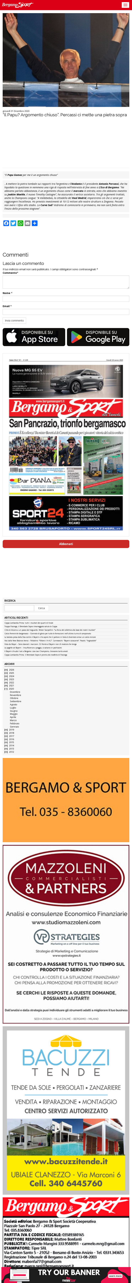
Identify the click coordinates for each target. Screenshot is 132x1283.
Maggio (14, 713)
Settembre (15, 701)
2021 (11, 685)
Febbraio (14, 723)
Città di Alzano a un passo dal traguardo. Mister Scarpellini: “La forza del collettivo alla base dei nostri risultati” (49, 630)
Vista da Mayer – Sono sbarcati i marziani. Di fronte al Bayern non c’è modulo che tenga (40, 644)
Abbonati (66, 544)
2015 (11, 742)
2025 (11, 672)
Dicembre (15, 691)
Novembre (15, 695)
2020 (11, 688)
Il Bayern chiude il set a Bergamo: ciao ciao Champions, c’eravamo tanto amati (36, 651)
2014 (11, 745)
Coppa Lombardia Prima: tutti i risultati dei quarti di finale (28, 623)
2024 (11, 676)
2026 (11, 669)
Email (6, 306)
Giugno (14, 710)
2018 (11, 732)
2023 (11, 679)
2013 (11, 748)
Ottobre (14, 698)
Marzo (13, 720)
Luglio (13, 707)
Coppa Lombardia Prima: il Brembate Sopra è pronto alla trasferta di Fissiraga (35, 655)
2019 (11, 729)
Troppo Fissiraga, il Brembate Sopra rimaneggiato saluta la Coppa (30, 627)
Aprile (13, 717)
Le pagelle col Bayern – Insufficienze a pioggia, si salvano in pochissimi (33, 648)
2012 (11, 751)
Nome (6, 293)
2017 (11, 736)
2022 (11, 682)
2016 (11, 739)
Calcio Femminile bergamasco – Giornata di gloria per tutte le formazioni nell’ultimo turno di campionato (47, 634)
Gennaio (14, 726)
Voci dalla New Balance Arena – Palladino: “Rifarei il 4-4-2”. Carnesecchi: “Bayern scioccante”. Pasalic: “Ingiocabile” (50, 641)
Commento (10, 272)
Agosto (13, 704)
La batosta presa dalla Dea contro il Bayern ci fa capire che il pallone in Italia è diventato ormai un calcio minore (50, 637)
